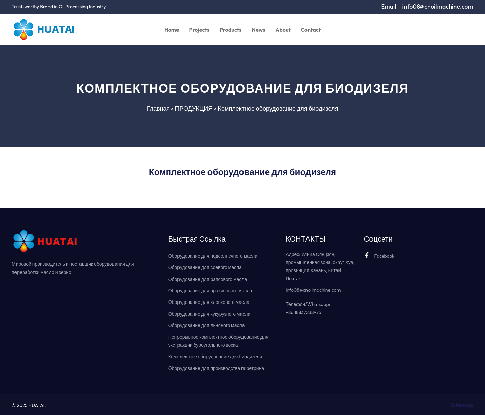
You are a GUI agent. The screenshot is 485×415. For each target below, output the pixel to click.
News (258, 29)
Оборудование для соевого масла (205, 267)
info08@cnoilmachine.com (313, 290)
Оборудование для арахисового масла (210, 290)
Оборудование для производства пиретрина (216, 367)
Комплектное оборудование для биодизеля (278, 109)
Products (230, 29)
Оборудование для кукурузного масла (209, 313)
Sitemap (462, 404)
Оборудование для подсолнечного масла (212, 256)
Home (171, 29)
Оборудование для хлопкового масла (208, 302)
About (283, 29)
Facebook (379, 255)
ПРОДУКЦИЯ (194, 109)
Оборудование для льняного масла (206, 325)
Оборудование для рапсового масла (207, 279)
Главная (158, 109)
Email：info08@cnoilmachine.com (427, 6)
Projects (199, 29)
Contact (311, 29)
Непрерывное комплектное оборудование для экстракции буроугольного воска (218, 340)
